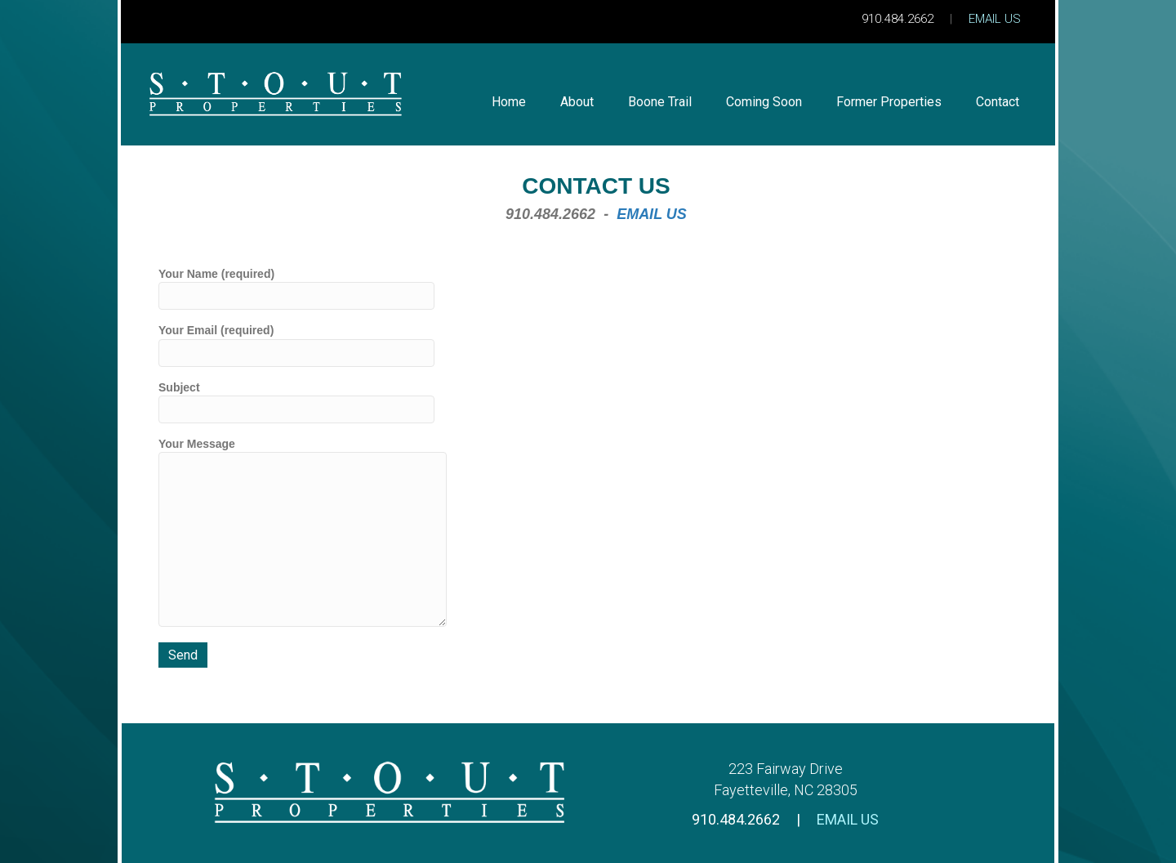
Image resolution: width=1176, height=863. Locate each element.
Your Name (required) (296, 288)
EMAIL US (995, 18)
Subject (296, 402)
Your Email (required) (296, 345)
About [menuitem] (577, 102)
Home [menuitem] (509, 102)
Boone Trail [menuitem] (660, 102)
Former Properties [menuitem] (889, 102)
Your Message (302, 532)
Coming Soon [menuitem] (764, 102)
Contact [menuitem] (997, 102)
